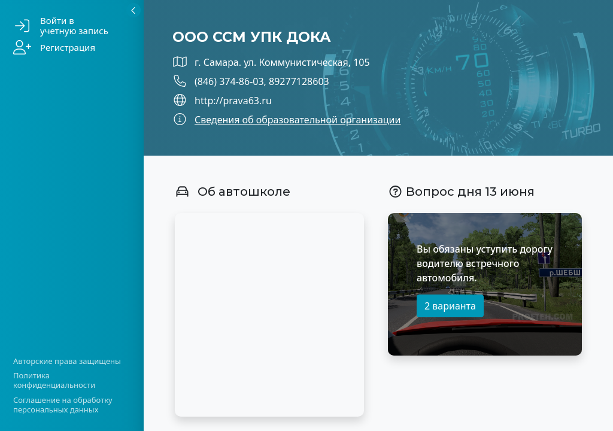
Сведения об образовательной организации (297, 119)
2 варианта (450, 305)
